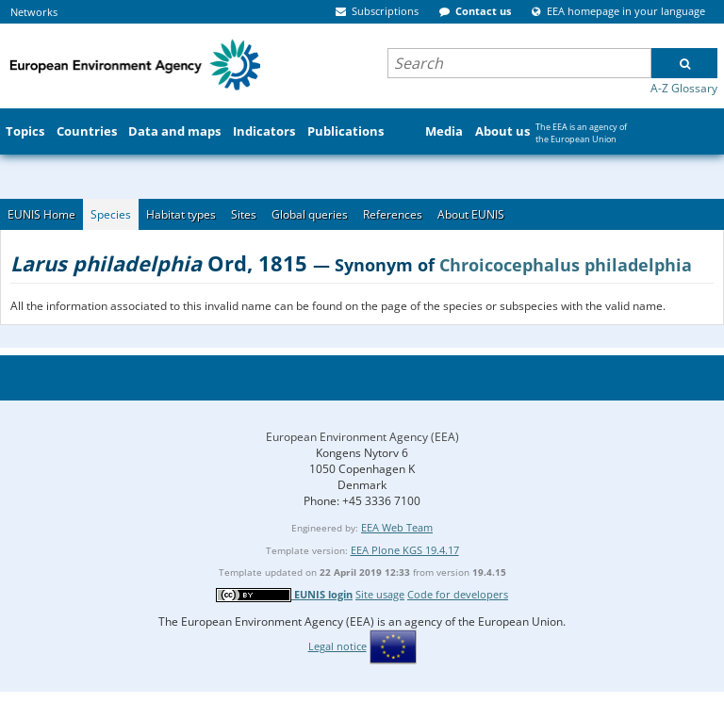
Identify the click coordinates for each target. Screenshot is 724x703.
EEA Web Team (397, 527)
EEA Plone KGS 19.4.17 (405, 550)
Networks (34, 12)
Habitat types (181, 214)
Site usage (379, 594)
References (392, 214)
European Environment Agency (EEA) (362, 437)
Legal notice (337, 646)
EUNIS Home (41, 214)
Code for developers (457, 594)
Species (110, 214)
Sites (243, 214)
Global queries (310, 214)
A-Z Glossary (683, 88)
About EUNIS (470, 214)
